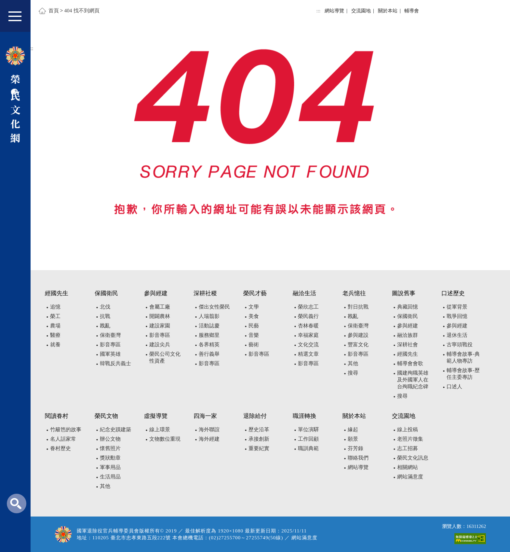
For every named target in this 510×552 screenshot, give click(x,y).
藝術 (253, 344)
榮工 (55, 316)
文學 (253, 307)
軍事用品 (110, 467)
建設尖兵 (159, 344)
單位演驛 (308, 429)
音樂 (253, 335)
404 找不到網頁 (82, 10)
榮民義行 (308, 316)
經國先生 (407, 354)
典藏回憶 (407, 307)
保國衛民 (407, 316)
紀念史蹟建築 (115, 429)
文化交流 (308, 344)
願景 (353, 439)
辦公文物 (110, 439)
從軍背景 (457, 307)
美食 (253, 316)
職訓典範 (308, 448)
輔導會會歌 (410, 363)
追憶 (55, 307)
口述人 (454, 386)
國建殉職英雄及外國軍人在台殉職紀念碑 (412, 379)
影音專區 (110, 344)
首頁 (53, 10)
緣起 (353, 429)
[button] (19, 19)
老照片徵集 (410, 439)
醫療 (55, 335)
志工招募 (407, 448)
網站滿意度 (410, 476)
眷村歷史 (60, 448)
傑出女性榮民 (214, 307)
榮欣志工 (308, 307)
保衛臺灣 (110, 335)
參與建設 (358, 335)
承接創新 (258, 439)
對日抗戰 (358, 307)
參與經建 (407, 325)
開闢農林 (159, 316)
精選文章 (308, 354)
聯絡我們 (358, 458)
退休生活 (457, 335)
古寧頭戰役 (460, 344)
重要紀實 (258, 448)
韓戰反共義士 (115, 363)
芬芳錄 (355, 448)
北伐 (105, 307)
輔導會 (411, 10)
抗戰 (105, 316)
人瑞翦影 (209, 316)
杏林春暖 (308, 325)
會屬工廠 (159, 307)
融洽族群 (407, 335)
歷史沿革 (258, 429)
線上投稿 (407, 429)
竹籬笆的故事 (65, 429)
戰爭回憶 (457, 316)
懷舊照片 (110, 448)
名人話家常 (63, 439)
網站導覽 (334, 10)
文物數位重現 (165, 439)
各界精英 (209, 344)
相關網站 (407, 467)
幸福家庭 (308, 335)
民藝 (253, 325)
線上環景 (159, 429)
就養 (55, 344)
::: (318, 10)
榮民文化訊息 (412, 458)
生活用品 (110, 476)
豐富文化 (358, 344)
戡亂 (105, 325)
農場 (55, 325)
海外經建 (209, 439)
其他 (353, 363)
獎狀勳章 (110, 458)
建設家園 (159, 325)
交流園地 (361, 10)
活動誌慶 (209, 325)
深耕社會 (407, 344)
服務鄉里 (209, 335)
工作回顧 (308, 439)
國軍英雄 (110, 354)
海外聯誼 (209, 429)
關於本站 (387, 10)
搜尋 (353, 373)
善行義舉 (209, 354)
